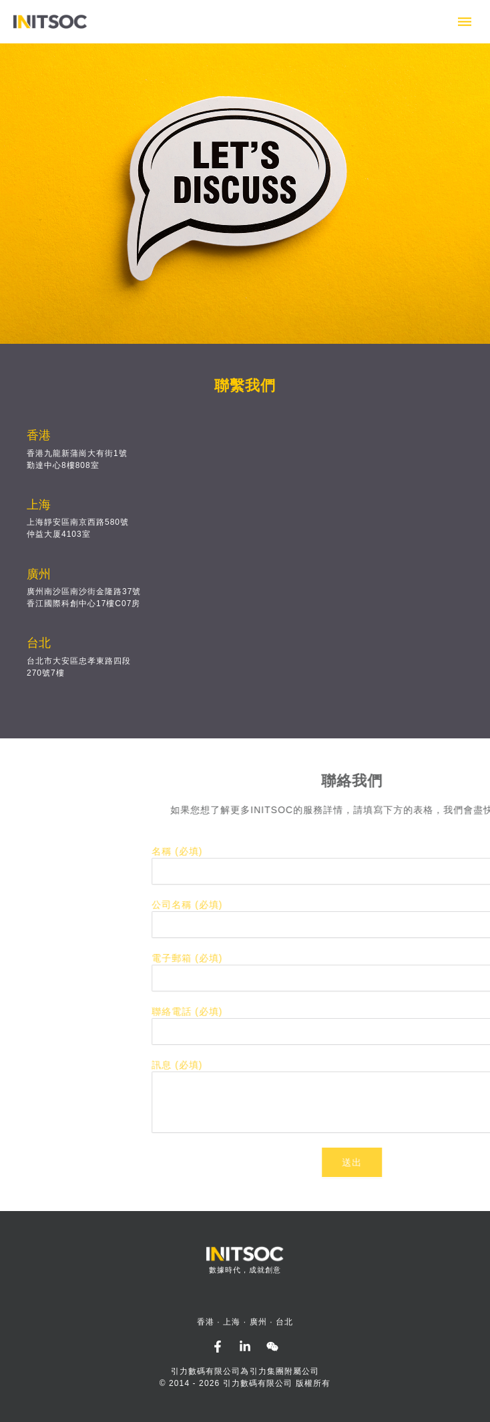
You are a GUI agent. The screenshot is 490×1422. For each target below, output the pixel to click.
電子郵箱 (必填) (380, 958)
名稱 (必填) (370, 851)
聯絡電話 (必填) (380, 1011)
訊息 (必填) (370, 1064)
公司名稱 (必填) (380, 904)
